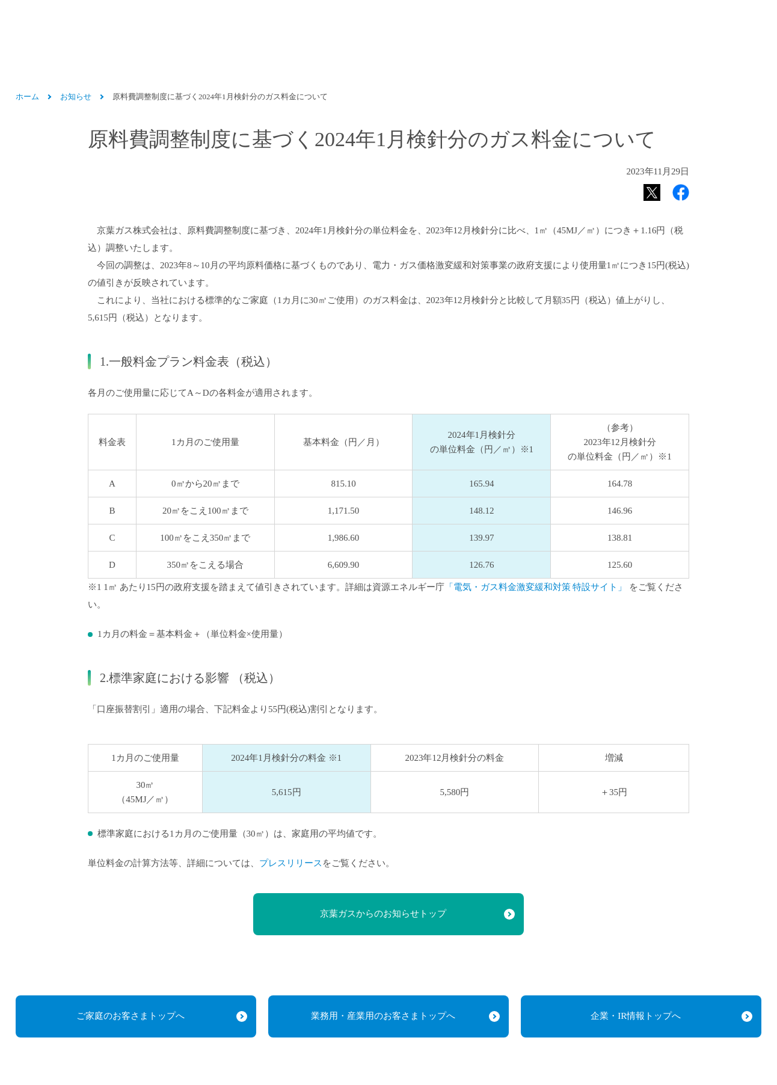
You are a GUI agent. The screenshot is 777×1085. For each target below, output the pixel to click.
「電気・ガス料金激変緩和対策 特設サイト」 (535, 587)
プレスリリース (290, 862)
